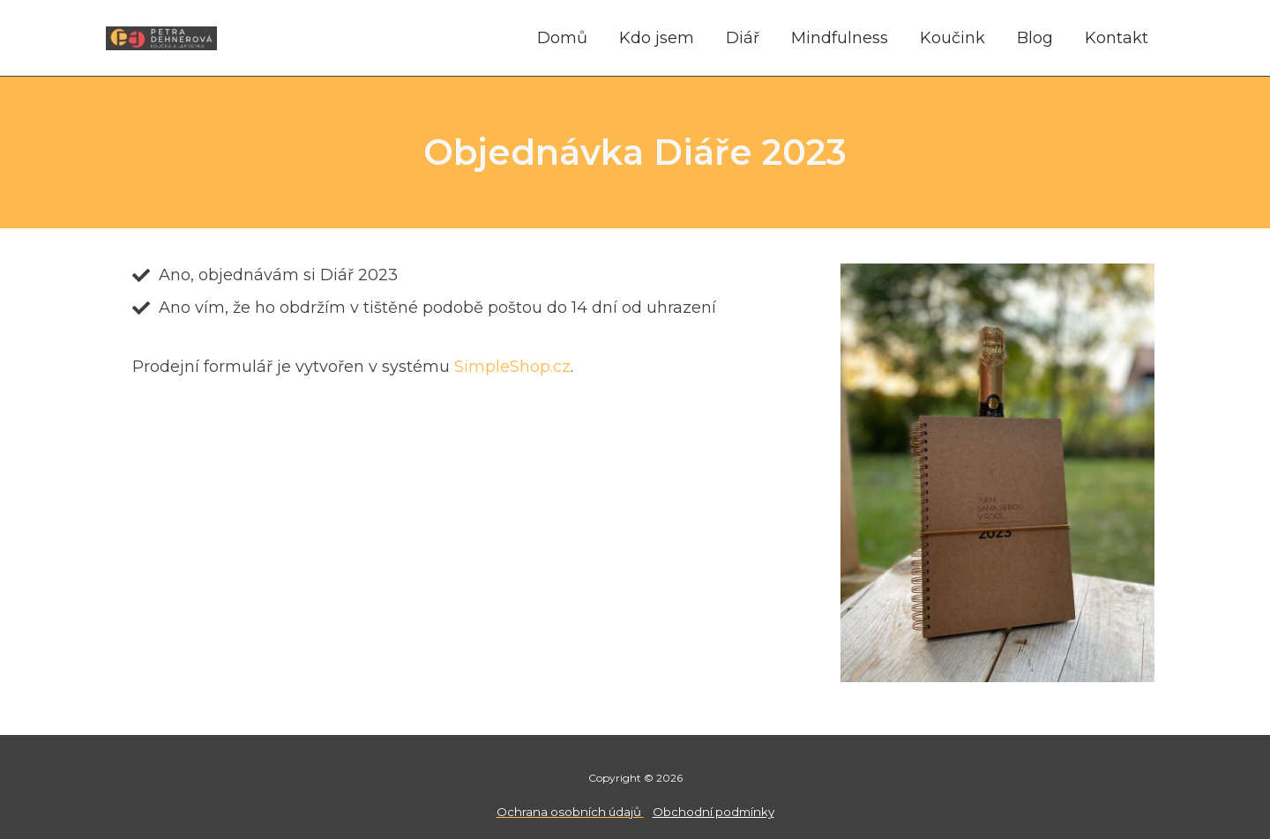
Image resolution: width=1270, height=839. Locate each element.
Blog (1035, 38)
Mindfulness (839, 38)
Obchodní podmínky (713, 812)
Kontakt (1116, 38)
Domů (562, 38)
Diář (742, 38)
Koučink (952, 38)
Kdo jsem (656, 38)
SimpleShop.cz (512, 366)
